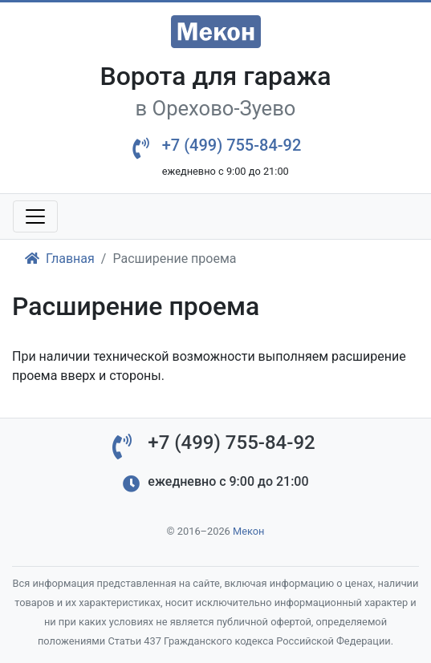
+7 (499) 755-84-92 (232, 145)
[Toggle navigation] (35, 216)
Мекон (248, 531)
